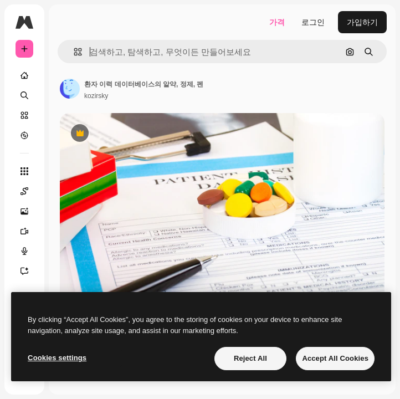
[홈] (24, 75)
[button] (73, 52)
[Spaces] (30, 191)
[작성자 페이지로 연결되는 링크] (70, 89)
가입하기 (362, 22)
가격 (277, 22)
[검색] (24, 95)
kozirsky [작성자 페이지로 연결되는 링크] (96, 96)
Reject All (250, 358)
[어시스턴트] (30, 271)
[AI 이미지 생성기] (30, 211)
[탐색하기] (24, 135)
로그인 (313, 22)
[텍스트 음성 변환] (30, 251)
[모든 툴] (24, 171)
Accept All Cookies (335, 358)
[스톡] (24, 115)
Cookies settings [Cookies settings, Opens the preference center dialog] (57, 358)
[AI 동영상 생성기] (30, 231)
